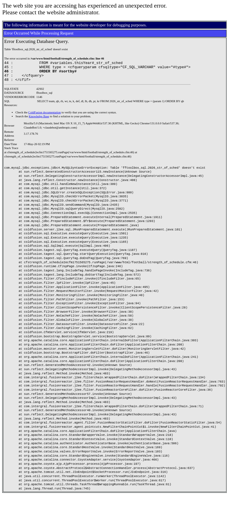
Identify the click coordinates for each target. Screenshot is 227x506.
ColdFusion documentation (44, 116)
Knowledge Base (39, 120)
